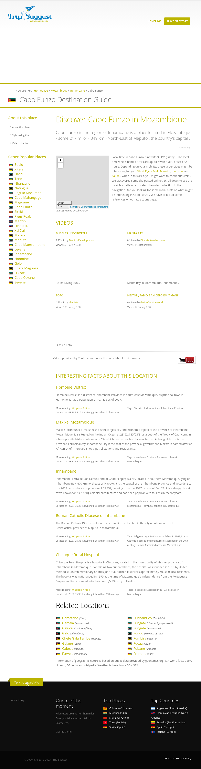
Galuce (77, 628)
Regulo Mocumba (28, 192)
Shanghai (116, 717)
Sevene (20, 282)
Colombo (117, 708)
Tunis (114, 722)
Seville (114, 727)
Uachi (19, 174)
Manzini (20, 221)
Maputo (20, 240)
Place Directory (177, 21)
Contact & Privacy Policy (177, 758)
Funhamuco (149, 618)
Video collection (21, 143)
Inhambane (23, 254)
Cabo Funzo (24, 207)
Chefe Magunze (26, 268)
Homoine (22, 258)
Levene (20, 249)
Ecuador (168, 722)
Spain (162, 727)
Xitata (19, 169)
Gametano (74, 618)
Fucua (142, 643)
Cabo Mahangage (28, 197)
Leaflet (73, 207)
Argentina (169, 708)
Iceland (163, 731)
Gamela (75, 623)
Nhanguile (22, 183)
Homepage (154, 21)
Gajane (71, 643)
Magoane (22, 202)
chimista (73, 302)
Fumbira (145, 638)
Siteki (19, 211)
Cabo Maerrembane (30, 244)
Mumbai (115, 713)
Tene (18, 178)
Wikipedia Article (81, 408)
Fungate (153, 623)
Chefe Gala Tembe (81, 638)
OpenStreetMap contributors (94, 207)
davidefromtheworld (152, 302)
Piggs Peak (23, 216)
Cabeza (73, 648)
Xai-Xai (20, 230)
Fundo (148, 633)
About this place (21, 127)
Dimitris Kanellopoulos (81, 240)
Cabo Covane (25, 277)
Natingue (21, 188)
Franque (143, 653)
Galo (73, 633)
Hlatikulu (21, 225)
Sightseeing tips (21, 135)
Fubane (144, 648)
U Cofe (20, 273)
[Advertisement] (100, 55)
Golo (18, 263)
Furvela (75, 653)
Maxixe (20, 235)
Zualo (19, 164)
